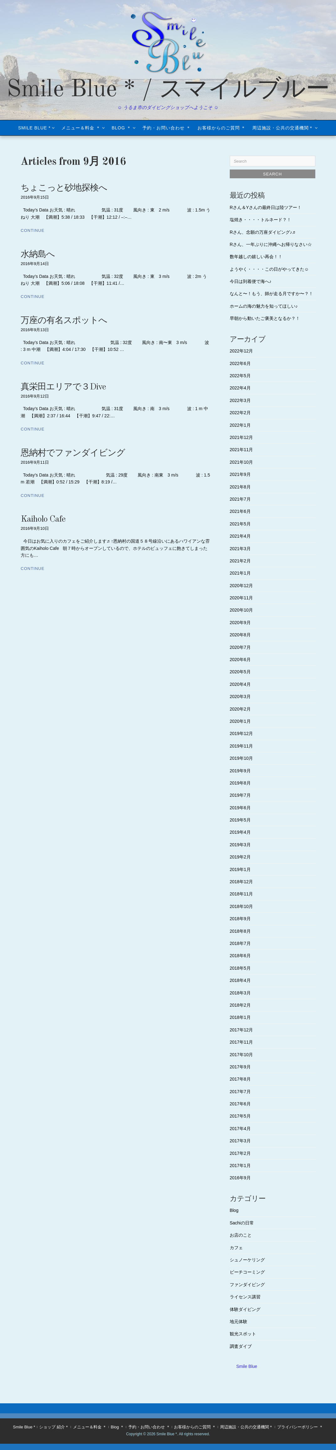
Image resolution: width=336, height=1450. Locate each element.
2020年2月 (240, 709)
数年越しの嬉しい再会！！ (256, 256)
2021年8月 (240, 486)
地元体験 (238, 1321)
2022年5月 (240, 375)
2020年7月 (240, 647)
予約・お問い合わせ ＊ (166, 127)
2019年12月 (241, 733)
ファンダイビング (247, 1284)
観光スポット (243, 1333)
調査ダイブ (241, 1346)
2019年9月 (240, 770)
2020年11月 (241, 597)
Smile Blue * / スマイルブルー (168, 90)
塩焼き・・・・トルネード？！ (260, 219)
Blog (234, 1210)
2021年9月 (240, 474)
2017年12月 (241, 1029)
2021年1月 (240, 573)
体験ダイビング (245, 1309)
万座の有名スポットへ (64, 320)
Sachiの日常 (242, 1222)
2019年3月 (240, 844)
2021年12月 (241, 437)
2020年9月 (240, 622)
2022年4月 (240, 387)
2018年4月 (240, 980)
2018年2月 (240, 1005)
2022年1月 (240, 425)
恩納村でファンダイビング (73, 453)
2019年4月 (240, 832)
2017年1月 (240, 1165)
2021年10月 (241, 462)
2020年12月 (241, 585)
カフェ (236, 1247)
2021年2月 (240, 560)
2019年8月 (240, 782)
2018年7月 (240, 943)
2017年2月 (240, 1153)
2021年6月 (240, 511)
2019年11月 (241, 745)
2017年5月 (240, 1116)
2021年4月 (240, 536)
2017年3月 (240, 1140)
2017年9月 (240, 1066)
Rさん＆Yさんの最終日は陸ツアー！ (266, 207)
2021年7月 (240, 499)
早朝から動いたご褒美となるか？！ (265, 318)
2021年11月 (241, 449)
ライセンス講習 (245, 1296)
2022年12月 (241, 350)
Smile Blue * (34, 127)
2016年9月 (240, 1177)
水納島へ (38, 254)
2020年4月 (240, 684)
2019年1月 (240, 869)
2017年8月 (240, 1079)
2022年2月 (240, 412)
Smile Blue (246, 1366)
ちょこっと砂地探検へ (64, 188)
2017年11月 (241, 1042)
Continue (33, 230)
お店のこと (241, 1235)
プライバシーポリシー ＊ (300, 1427)
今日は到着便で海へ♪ (250, 281)
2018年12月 (241, 881)
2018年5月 (240, 968)
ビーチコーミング (247, 1272)
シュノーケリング (247, 1259)
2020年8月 (240, 634)
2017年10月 (241, 1054)
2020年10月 (241, 610)
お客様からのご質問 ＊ (221, 127)
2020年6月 (240, 659)
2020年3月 (240, 696)
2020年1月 (240, 721)
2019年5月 (240, 819)
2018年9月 (240, 918)
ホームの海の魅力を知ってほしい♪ (264, 306)
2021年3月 (240, 548)
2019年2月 (240, 856)
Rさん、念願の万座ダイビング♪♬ (263, 232)
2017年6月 (240, 1103)
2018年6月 (240, 955)
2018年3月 (240, 992)
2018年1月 (240, 1017)
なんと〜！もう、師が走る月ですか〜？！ (271, 293)
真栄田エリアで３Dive (63, 387)
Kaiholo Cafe (43, 519)
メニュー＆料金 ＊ (81, 127)
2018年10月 (241, 906)
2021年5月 (240, 523)
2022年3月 (240, 400)
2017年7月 (240, 1091)
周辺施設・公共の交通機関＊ (282, 127)
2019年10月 (241, 758)
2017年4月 (240, 1128)
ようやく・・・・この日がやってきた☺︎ (269, 269)
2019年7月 (240, 795)
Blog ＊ (121, 127)
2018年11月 (241, 893)
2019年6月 (240, 807)
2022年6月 (240, 363)
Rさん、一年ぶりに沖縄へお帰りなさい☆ (271, 244)
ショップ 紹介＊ (54, 1427)
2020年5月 (240, 671)
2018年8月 (240, 931)
